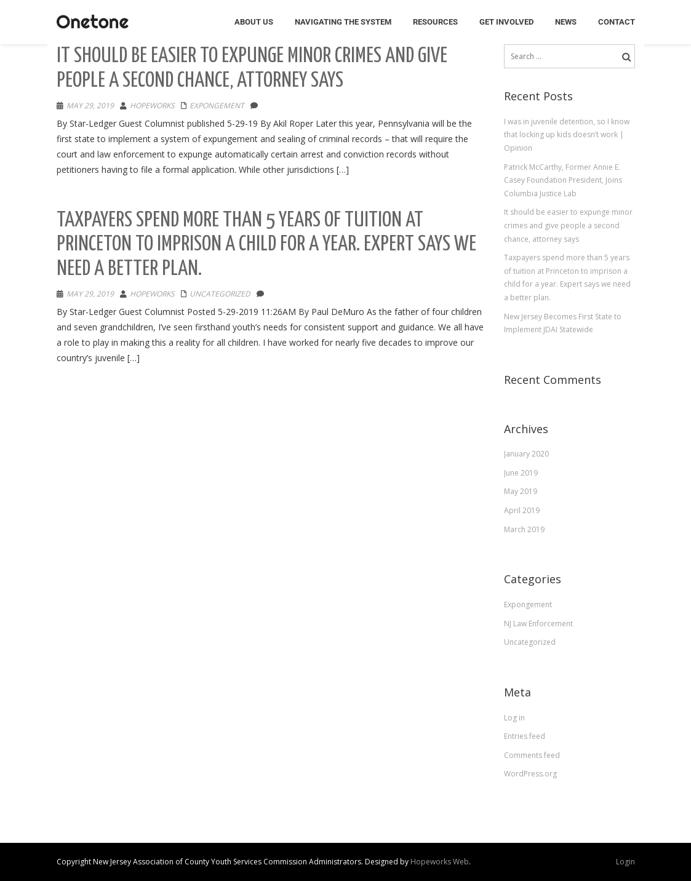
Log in (514, 717)
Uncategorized (220, 294)
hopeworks (152, 105)
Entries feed (524, 736)
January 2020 (526, 453)
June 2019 (521, 473)
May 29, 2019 (90, 105)
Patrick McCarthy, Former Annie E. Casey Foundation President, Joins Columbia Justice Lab (563, 180)
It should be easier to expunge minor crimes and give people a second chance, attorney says (568, 225)
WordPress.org (530, 773)
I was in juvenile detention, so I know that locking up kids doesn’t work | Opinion (566, 134)
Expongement (217, 105)
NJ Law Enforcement (538, 623)
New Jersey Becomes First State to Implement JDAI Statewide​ (562, 323)
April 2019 (522, 510)
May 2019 (520, 491)
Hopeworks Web (439, 861)
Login (625, 861)
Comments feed (532, 755)
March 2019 (524, 529)
